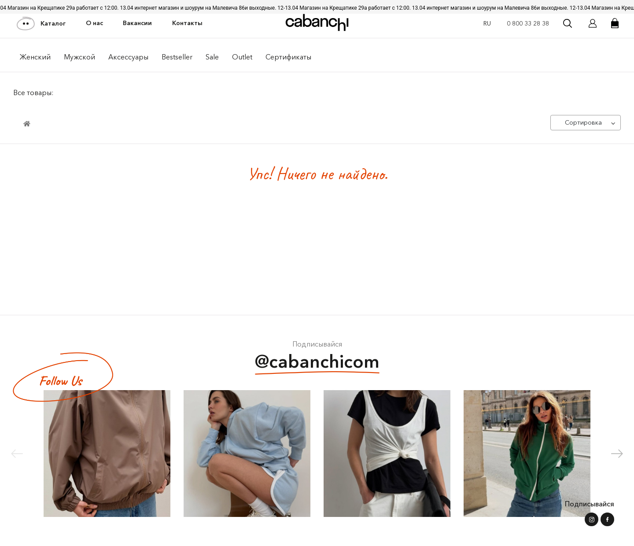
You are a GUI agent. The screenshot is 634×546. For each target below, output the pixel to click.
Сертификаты (288, 56)
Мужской (79, 56)
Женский (35, 56)
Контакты (187, 23)
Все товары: (33, 92)
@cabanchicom (317, 362)
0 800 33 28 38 (528, 23)
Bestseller (177, 56)
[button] (617, 453)
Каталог (42, 23)
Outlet (242, 56)
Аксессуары (128, 56)
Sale (212, 56)
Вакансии (137, 23)
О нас (94, 23)
